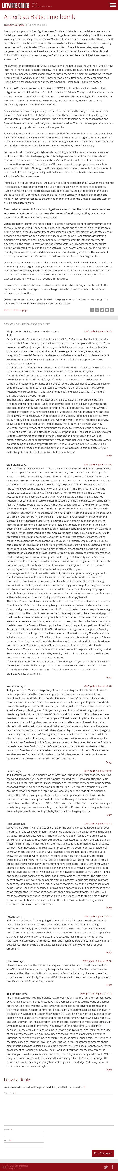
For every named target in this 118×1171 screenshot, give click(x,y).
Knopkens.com (15, 1168)
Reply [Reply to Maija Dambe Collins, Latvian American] (109, 455)
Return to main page (16, 310)
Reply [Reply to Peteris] (109, 952)
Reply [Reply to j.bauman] (109, 984)
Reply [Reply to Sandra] (109, 814)
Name (8, 1129)
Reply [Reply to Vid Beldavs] (109, 677)
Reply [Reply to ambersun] (109, 762)
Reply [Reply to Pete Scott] (109, 907)
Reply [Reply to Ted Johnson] (109, 1069)
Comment (10, 1093)
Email (7, 1140)
